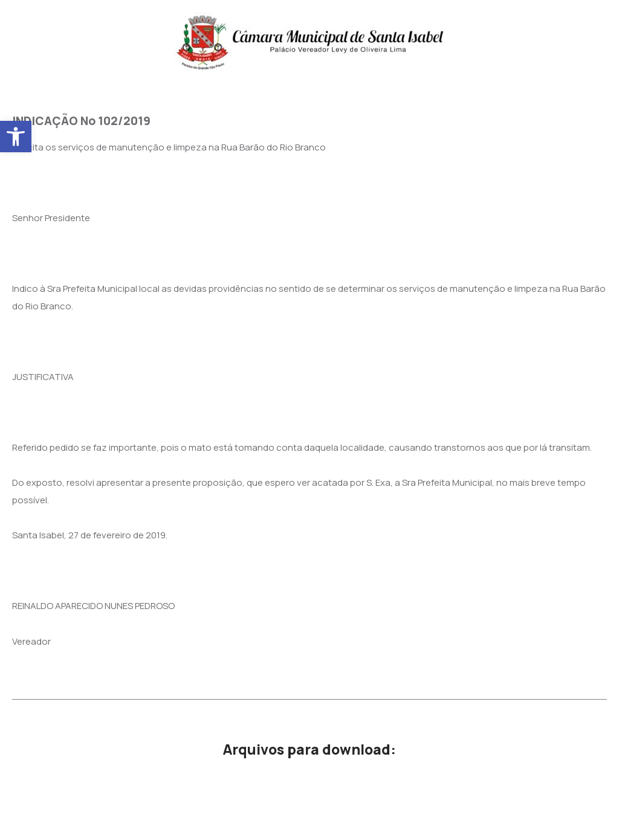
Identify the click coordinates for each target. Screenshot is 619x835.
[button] (15, 136)
